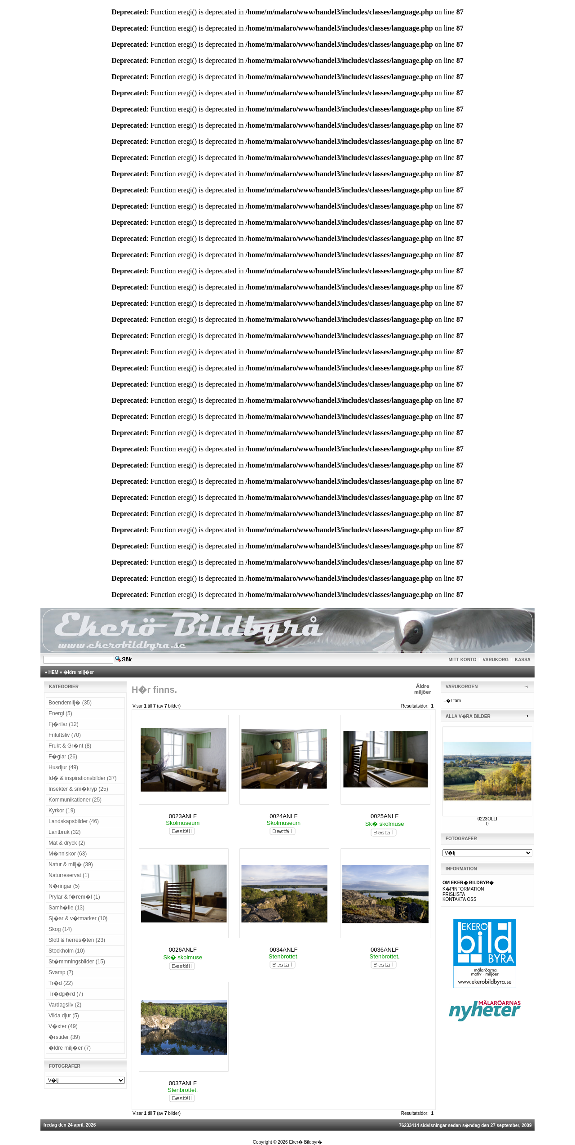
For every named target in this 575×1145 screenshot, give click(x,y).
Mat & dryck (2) (67, 843)
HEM (53, 672)
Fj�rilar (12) (64, 724)
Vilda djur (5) (64, 1015)
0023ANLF (183, 816)
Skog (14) (60, 929)
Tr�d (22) (61, 983)
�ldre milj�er (78, 672)
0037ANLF (183, 1083)
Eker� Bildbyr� (305, 1142)
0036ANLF (384, 949)
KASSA (523, 659)
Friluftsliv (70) (65, 735)
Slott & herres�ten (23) (77, 940)
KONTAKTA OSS (459, 899)
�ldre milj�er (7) (70, 1048)
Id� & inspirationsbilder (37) (82, 778)
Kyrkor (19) (62, 810)
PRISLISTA (453, 894)
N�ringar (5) (64, 886)
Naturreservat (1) (69, 875)
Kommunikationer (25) (75, 800)
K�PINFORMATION (463, 889)
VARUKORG (496, 659)
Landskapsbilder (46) (74, 821)
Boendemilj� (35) (70, 702)
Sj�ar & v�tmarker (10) (78, 918)
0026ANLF (183, 949)
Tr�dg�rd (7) (66, 994)
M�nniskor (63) (68, 854)
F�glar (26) (63, 756)
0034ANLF (283, 949)
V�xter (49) (63, 1026)
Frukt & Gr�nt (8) (70, 746)
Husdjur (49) (63, 767)
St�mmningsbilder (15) (77, 961)
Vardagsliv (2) (65, 1005)
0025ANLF (384, 816)
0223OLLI (487, 818)
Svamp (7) (61, 972)
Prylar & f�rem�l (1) (74, 897)
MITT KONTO (463, 659)
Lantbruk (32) (64, 832)
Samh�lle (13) (66, 907)
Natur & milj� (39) (71, 864)
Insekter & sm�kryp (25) (78, 789)
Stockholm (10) (67, 951)
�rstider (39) (64, 1037)
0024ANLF (283, 816)
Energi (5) (60, 713)
